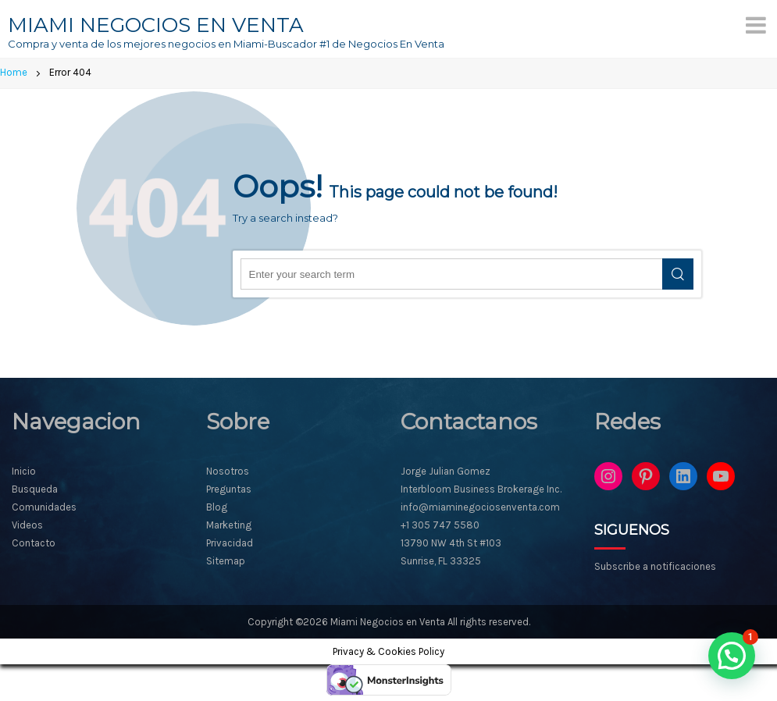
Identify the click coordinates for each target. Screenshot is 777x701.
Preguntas (228, 489)
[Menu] (756, 25)
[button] (731, 655)
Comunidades (44, 507)
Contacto (33, 543)
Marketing (228, 525)
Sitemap (225, 561)
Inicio (24, 471)
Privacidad (229, 543)
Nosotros (227, 471)
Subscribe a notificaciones (655, 566)
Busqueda (35, 489)
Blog (216, 507)
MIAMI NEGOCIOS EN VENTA (156, 24)
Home (13, 72)
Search (677, 274)
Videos (27, 525)
